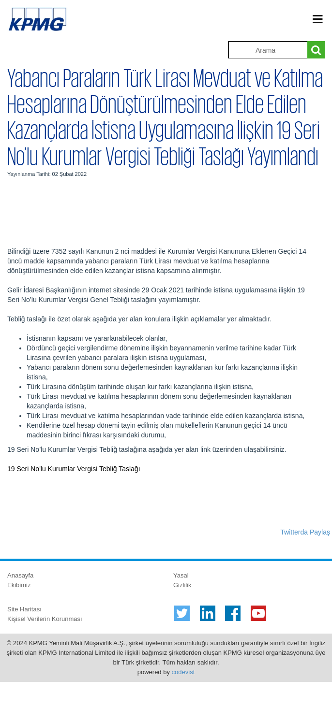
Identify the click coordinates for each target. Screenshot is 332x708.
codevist (183, 672)
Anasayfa (20, 575)
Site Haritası (24, 609)
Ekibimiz (18, 585)
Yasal (181, 575)
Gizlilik (182, 585)
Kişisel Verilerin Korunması (44, 618)
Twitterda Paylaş (305, 532)
